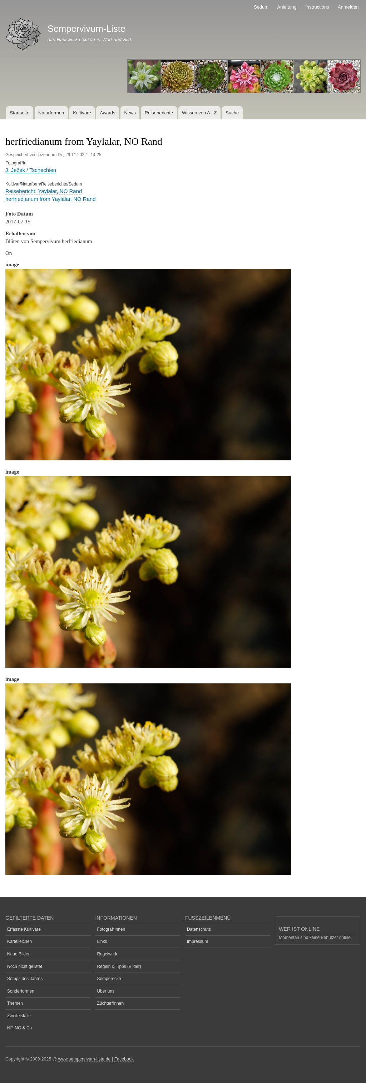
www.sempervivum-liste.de (84, 1059)
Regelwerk (107, 953)
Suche (232, 112)
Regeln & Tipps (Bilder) (119, 966)
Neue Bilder (18, 953)
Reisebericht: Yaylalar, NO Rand (43, 191)
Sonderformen (20, 991)
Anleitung (287, 7)
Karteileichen (19, 941)
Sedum (261, 7)
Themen (15, 1003)
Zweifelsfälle (19, 1015)
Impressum (197, 941)
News (130, 112)
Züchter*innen (110, 1003)
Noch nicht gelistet (24, 966)
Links (102, 941)
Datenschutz (199, 929)
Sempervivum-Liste (86, 29)
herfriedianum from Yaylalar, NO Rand (50, 199)
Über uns (105, 991)
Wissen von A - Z (199, 112)
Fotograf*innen (111, 929)
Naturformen (51, 112)
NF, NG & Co (19, 1027)
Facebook (124, 1059)
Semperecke (109, 978)
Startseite (19, 112)
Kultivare (82, 112)
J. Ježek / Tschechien (30, 170)
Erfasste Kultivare (24, 929)
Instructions (317, 7)
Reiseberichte (159, 112)
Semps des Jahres (25, 978)
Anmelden (348, 7)
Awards (107, 112)
